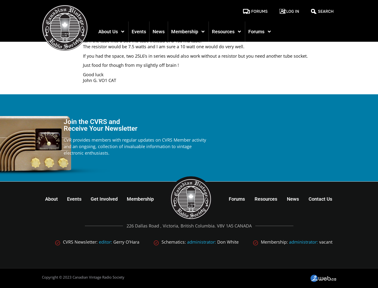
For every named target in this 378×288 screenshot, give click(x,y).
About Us (111, 31)
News (159, 31)
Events (139, 31)
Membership (188, 31)
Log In (292, 11)
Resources (227, 31)
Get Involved (104, 199)
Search (326, 11)
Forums (259, 11)
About (51, 199)
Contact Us (320, 199)
